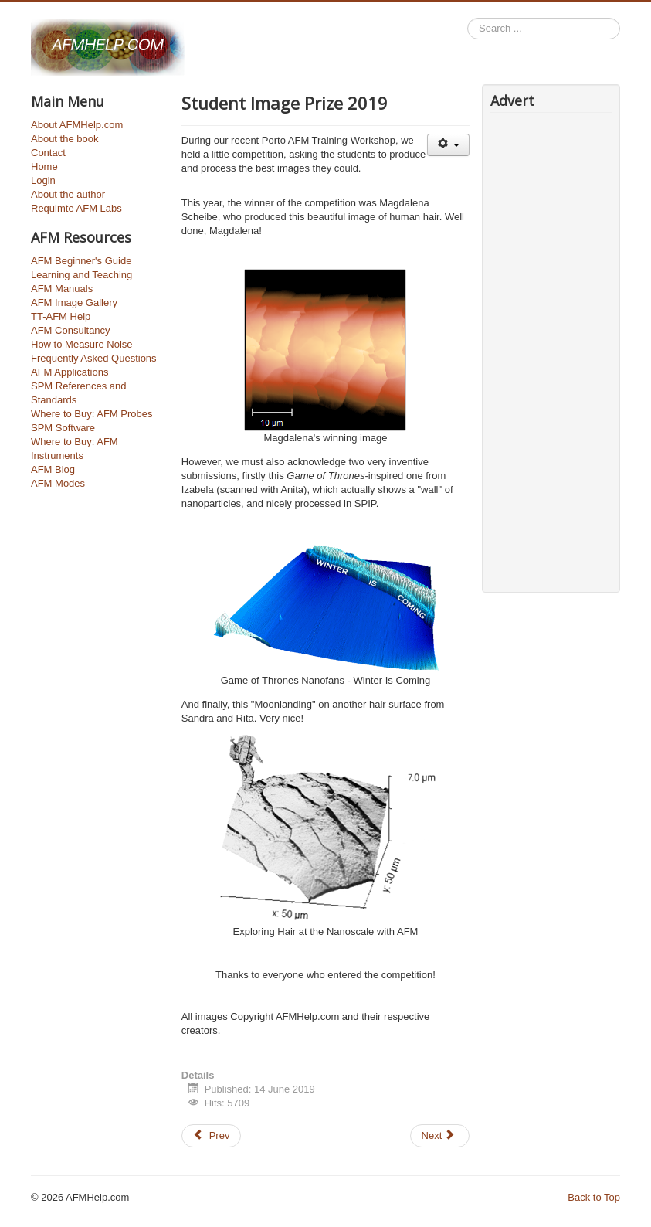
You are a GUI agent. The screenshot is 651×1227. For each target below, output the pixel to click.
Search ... (467, 18)
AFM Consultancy (70, 330)
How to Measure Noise (82, 344)
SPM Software (63, 427)
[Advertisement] (536, 348)
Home (44, 166)
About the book (64, 138)
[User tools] (448, 145)
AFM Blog (53, 469)
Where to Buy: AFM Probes (92, 414)
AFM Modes (58, 483)
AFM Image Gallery (74, 302)
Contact (48, 152)
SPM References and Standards (79, 393)
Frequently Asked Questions (94, 358)
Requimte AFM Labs (76, 208)
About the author (68, 194)
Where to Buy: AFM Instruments (74, 448)
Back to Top (594, 1197)
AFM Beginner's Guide (81, 261)
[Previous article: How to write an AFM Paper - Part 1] (211, 1135)
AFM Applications (69, 372)
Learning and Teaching (81, 274)
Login (43, 180)
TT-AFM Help (60, 316)
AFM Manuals (62, 288)
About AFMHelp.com (77, 125)
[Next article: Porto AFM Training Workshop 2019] (440, 1135)
